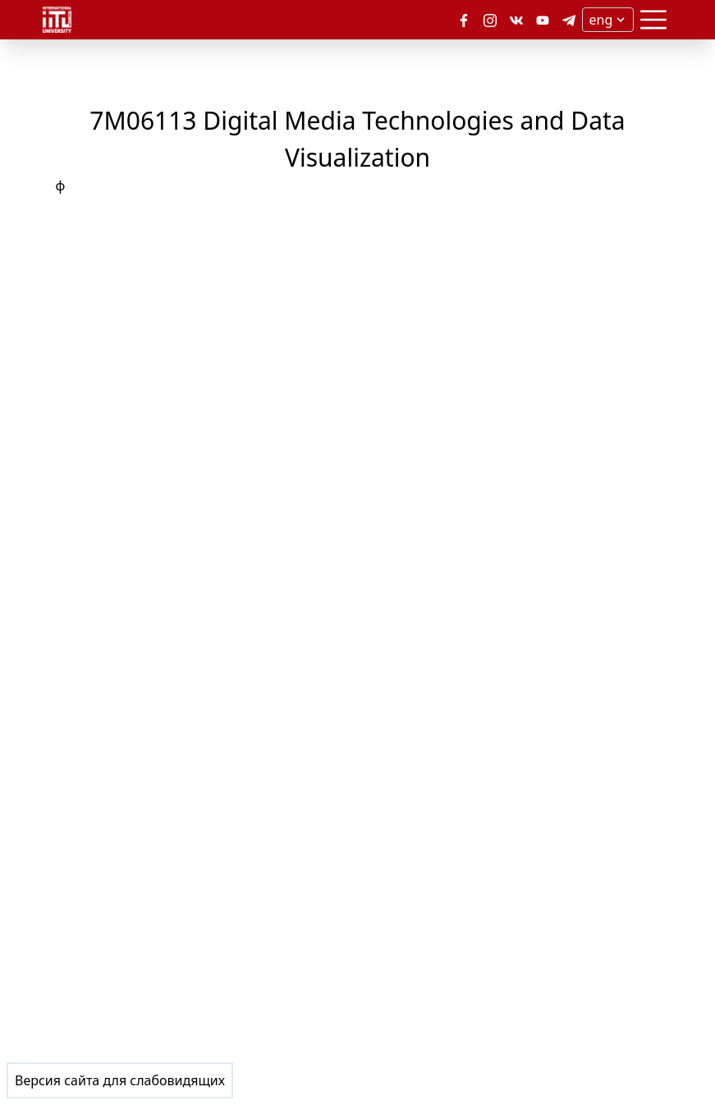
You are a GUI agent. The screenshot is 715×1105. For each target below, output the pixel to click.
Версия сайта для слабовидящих (120, 1080)
